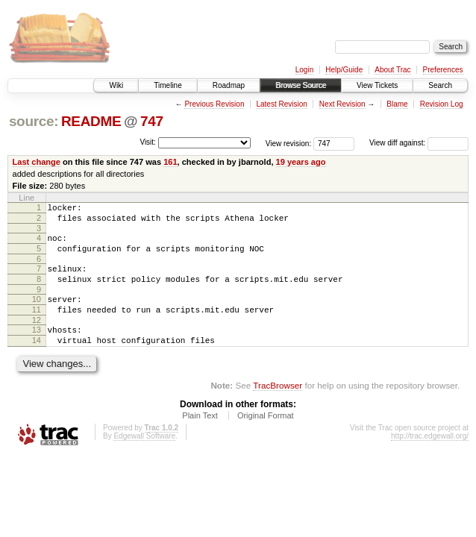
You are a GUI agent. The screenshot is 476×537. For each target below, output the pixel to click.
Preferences (443, 70)
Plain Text (200, 437)
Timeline (167, 85)
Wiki (116, 85)
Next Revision (342, 104)
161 (170, 161)
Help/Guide (344, 70)
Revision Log (441, 104)
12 (36, 337)
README (91, 121)
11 (36, 325)
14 (36, 360)
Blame (396, 104)
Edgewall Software (144, 458)
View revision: (289, 143)
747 (151, 121)
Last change (36, 161)
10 (36, 312)
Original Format (265, 437)
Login (304, 70)
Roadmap (229, 85)
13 (36, 347)
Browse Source (300, 85)
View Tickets (377, 85)
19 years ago (301, 161)
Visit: (148, 142)
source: (33, 121)
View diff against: (419, 143)
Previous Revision (214, 104)
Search (440, 85)
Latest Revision (281, 104)
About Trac (392, 70)
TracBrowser (277, 407)
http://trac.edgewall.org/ (430, 458)
